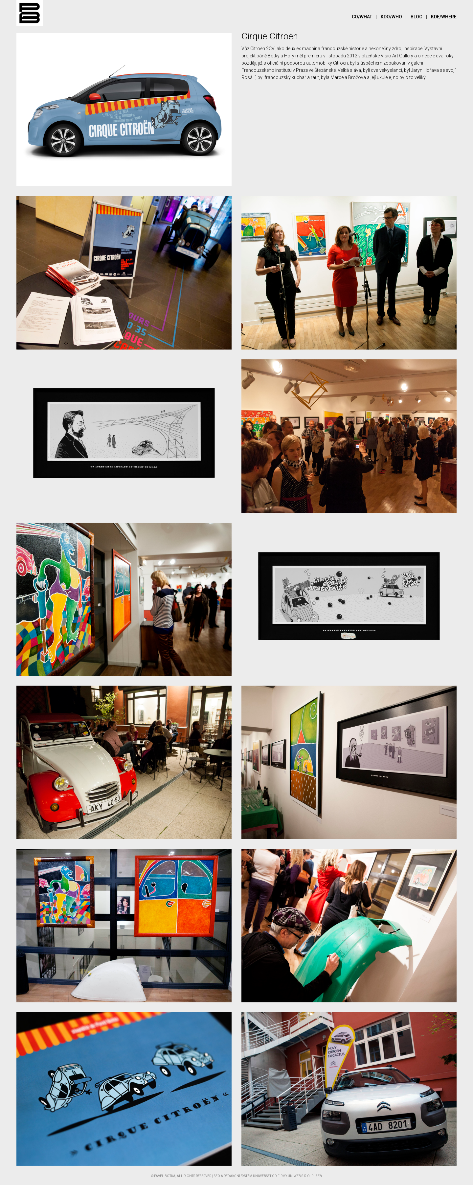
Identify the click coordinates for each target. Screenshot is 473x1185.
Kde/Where (444, 16)
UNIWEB (294, 1176)
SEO (217, 1176)
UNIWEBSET (262, 1176)
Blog (420, 17)
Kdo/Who (395, 17)
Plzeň (316, 1176)
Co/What (366, 17)
